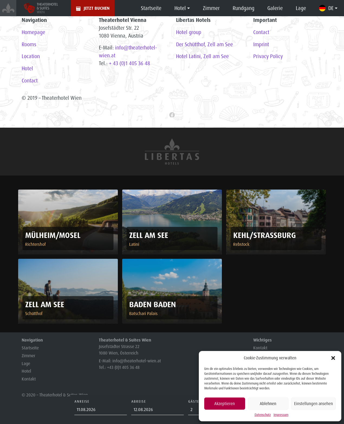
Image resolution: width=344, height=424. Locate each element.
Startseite (151, 8)
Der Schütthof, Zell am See (204, 44)
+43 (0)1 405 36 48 (123, 367)
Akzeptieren (224, 403)
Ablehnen (268, 403)
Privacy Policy (268, 56)
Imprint (261, 44)
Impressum (281, 415)
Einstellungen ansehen (313, 403)
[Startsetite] (8, 8)
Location (31, 56)
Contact (30, 80)
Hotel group (188, 32)
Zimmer (211, 8)
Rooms (29, 44)
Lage (301, 8)
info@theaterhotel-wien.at (136, 360)
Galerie (275, 8)
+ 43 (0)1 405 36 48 (129, 63)
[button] (333, 358)
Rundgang (243, 8)
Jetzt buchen (96, 8)
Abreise (138, 401)
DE (330, 8)
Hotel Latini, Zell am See (202, 56)
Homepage (33, 32)
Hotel (180, 8)
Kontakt (29, 379)
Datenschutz (263, 415)
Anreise (81, 401)
